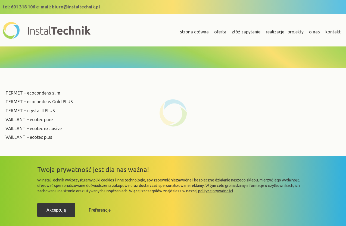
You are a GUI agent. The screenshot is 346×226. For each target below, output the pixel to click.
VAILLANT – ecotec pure (29, 119)
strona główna (194, 31)
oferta (220, 31)
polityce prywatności (215, 191)
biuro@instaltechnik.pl (76, 6)
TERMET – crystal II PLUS (30, 110)
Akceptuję (56, 210)
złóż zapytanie (246, 31)
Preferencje (100, 210)
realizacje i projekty (285, 31)
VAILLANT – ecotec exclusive (33, 128)
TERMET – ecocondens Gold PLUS (39, 101)
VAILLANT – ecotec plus (28, 137)
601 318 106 (23, 6)
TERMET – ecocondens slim (32, 92)
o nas (314, 31)
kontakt (333, 31)
